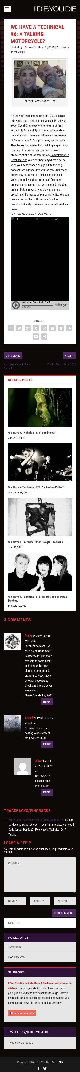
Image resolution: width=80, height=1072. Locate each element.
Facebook (16, 956)
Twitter (14, 946)
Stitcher (53, 198)
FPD (61, 1061)
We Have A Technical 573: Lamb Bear (31, 431)
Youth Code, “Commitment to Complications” (34, 818)
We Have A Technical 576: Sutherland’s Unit (36, 486)
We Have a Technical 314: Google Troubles (35, 541)
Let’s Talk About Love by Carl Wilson (31, 213)
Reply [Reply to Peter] (47, 701)
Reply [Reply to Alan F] (47, 743)
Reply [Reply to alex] (47, 791)
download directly (21, 203)
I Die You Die (30, 46)
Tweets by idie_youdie (20, 1041)
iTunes (40, 198)
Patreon (63, 992)
